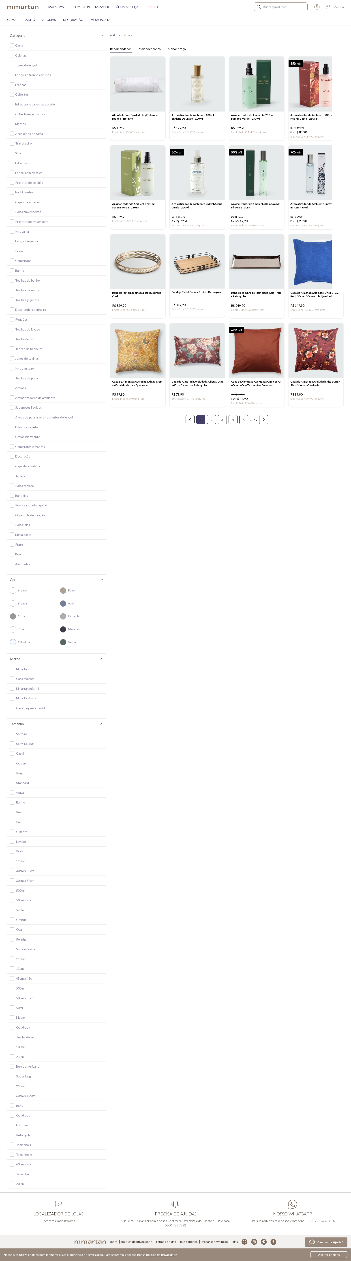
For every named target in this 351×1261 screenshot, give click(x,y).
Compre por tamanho (92, 7)
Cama (12, 20)
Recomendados (121, 49)
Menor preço (177, 49)
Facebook (273, 1242)
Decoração (73, 20)
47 (255, 425)
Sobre (113, 1241)
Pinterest (264, 1242)
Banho (29, 20)
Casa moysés (56, 7)
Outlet (152, 7)
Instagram (254, 1242)
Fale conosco (189, 1241)
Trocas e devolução (214, 1241)
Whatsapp (245, 1242)
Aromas (49, 20)
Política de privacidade (136, 1241)
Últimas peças (128, 7)
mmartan (23, 7)
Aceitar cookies (329, 1255)
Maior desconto (150, 49)
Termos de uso (166, 1241)
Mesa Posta (101, 20)
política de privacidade (161, 1255)
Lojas (235, 1241)
